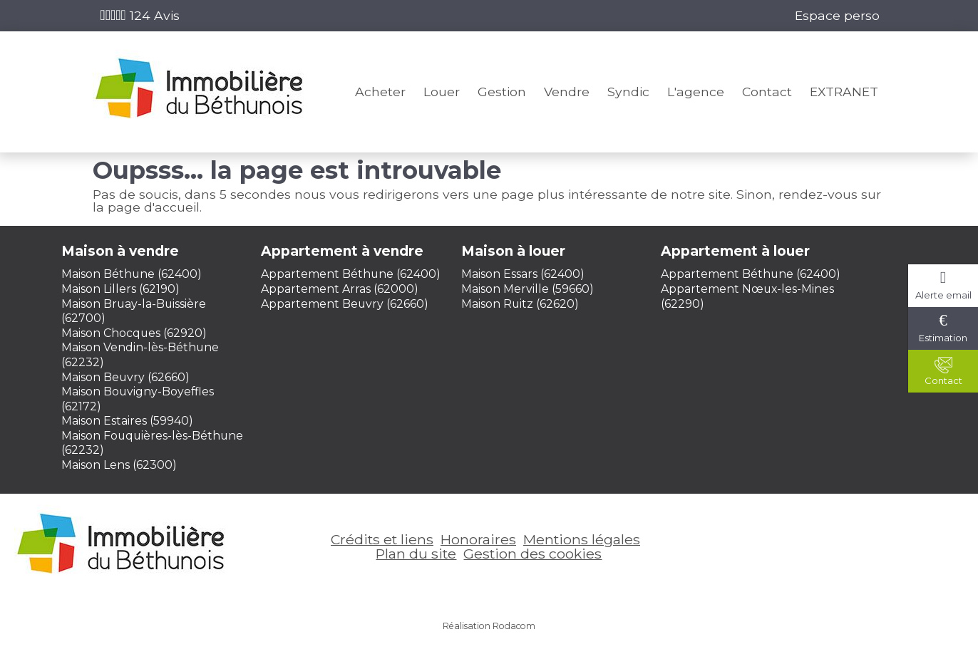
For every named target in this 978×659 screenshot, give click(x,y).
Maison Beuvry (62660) (125, 377)
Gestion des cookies (532, 553)
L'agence (695, 91)
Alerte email (943, 295)
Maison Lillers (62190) (120, 289)
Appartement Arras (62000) (339, 289)
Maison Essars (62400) (523, 274)
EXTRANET (844, 91)
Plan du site (416, 553)
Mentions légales (581, 539)
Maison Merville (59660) (527, 289)
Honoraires (478, 539)
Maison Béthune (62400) (131, 274)
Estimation (943, 337)
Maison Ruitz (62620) (520, 304)
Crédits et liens (382, 539)
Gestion (502, 91)
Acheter (380, 91)
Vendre (567, 91)
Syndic (628, 91)
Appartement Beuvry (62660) (344, 304)
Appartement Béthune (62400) (351, 274)
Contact (767, 91)
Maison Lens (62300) (119, 465)
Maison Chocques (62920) (134, 333)
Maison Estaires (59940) (127, 420)
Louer (441, 91)
